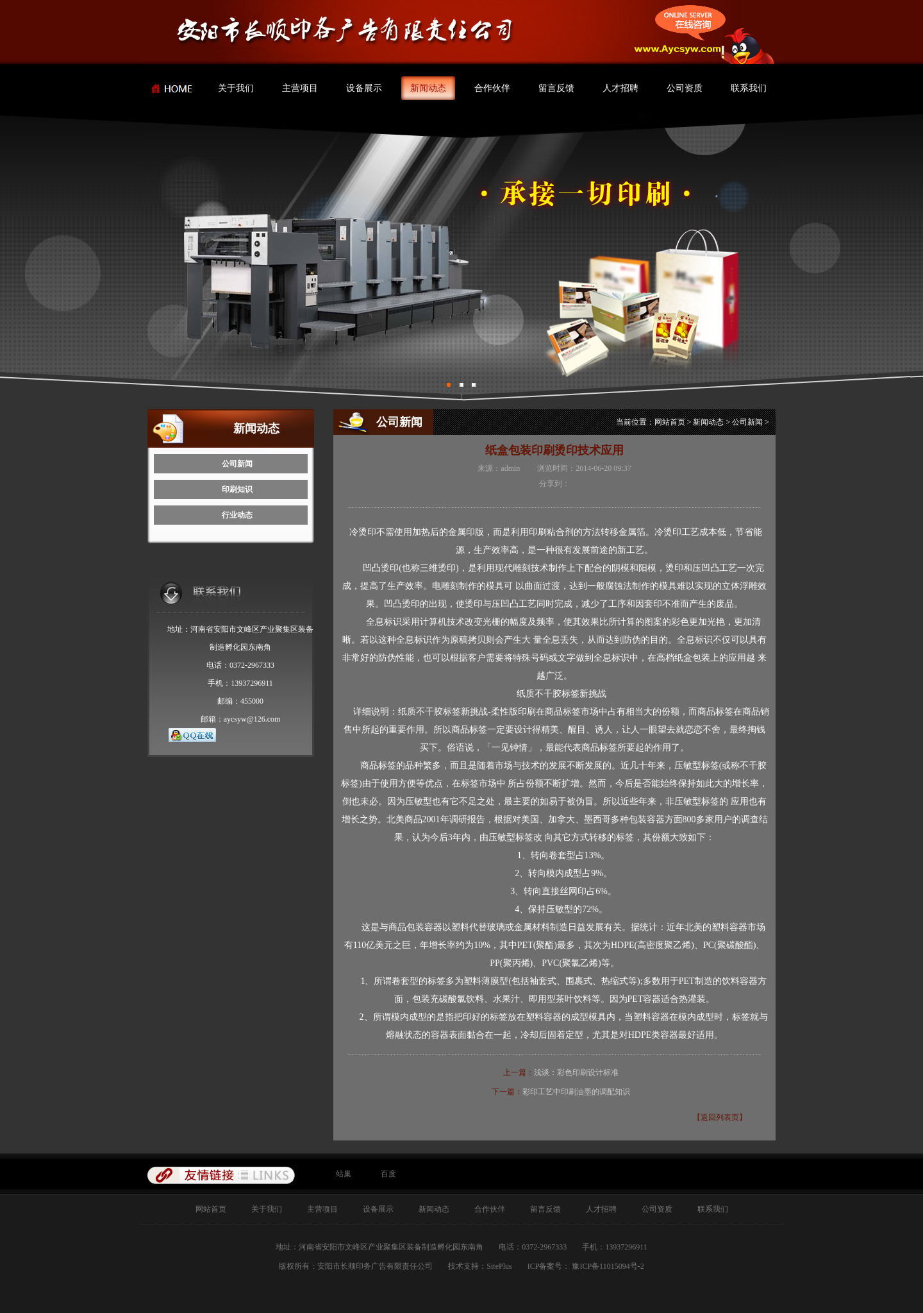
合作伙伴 (492, 88)
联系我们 (749, 88)
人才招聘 (620, 88)
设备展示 (364, 88)
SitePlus (498, 1266)
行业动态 (237, 515)
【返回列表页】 (720, 1117)
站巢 (343, 1173)
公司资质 (685, 88)
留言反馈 (556, 88)
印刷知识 (237, 489)
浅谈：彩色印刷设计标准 (576, 1072)
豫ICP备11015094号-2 (607, 1266)
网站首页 (669, 422)
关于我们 (236, 88)
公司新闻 (237, 463)
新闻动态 (428, 88)
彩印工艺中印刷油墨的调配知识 (576, 1091)
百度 (388, 1173)
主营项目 (300, 88)
